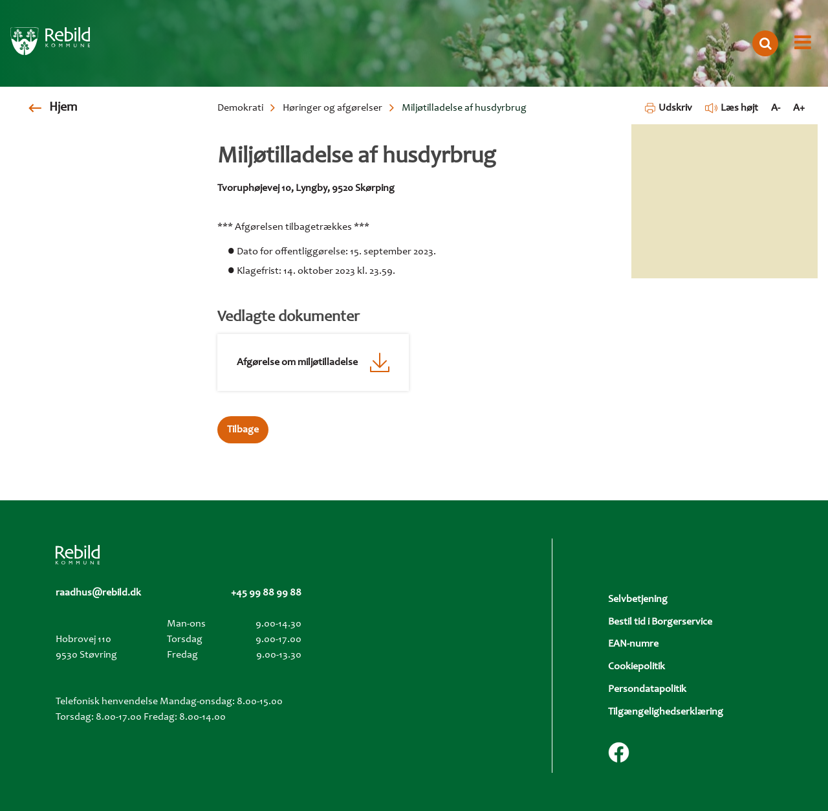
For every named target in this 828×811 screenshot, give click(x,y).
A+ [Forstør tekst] (799, 108)
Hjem (63, 108)
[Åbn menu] (803, 43)
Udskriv (668, 108)
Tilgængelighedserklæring (665, 712)
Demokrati (240, 108)
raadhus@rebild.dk (98, 593)
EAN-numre (633, 644)
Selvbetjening (638, 599)
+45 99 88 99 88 (266, 593)
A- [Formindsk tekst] (775, 108)
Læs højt (731, 108)
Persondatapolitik (647, 689)
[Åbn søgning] (765, 43)
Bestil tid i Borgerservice (660, 622)
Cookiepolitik (636, 666)
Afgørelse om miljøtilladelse (297, 362)
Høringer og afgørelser (332, 108)
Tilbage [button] (243, 430)
